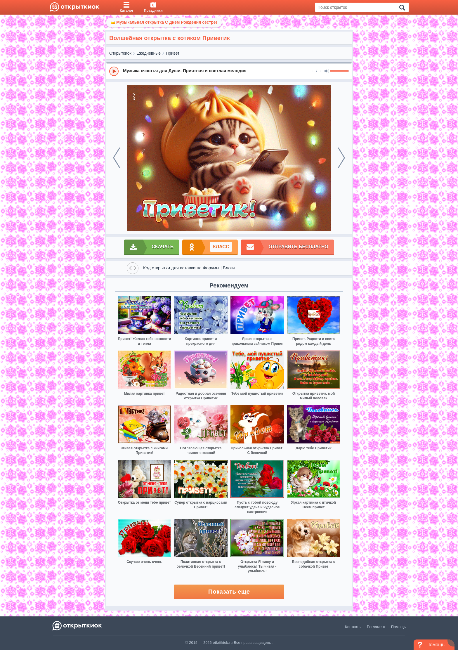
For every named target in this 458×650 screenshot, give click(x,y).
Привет (173, 53)
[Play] (114, 71)
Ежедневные (148, 53)
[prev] (116, 158)
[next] (341, 158)
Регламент (376, 627)
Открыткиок (120, 53)
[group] (229, 71)
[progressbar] (339, 71)
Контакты (353, 627)
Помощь (398, 627)
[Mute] (327, 71)
